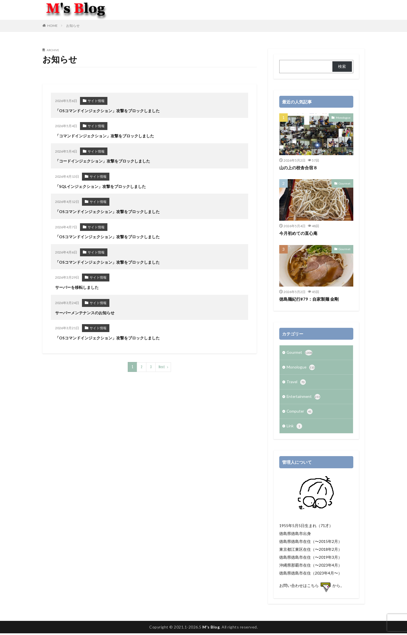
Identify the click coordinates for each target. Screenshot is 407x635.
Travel (296, 383)
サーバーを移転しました (77, 285)
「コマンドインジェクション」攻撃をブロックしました (104, 135)
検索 (342, 66)
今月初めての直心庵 (298, 233)
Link (294, 428)
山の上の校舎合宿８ (298, 167)
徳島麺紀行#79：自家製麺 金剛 (309, 299)
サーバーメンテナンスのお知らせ (84, 309)
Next (162, 363)
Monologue (343, 117)
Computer (300, 413)
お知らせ (73, 25)
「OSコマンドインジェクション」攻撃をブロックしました (107, 110)
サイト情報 (96, 101)
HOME (52, 25)
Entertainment (304, 398)
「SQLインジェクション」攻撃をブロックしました (100, 185)
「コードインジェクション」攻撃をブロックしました (102, 160)
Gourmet (344, 183)
